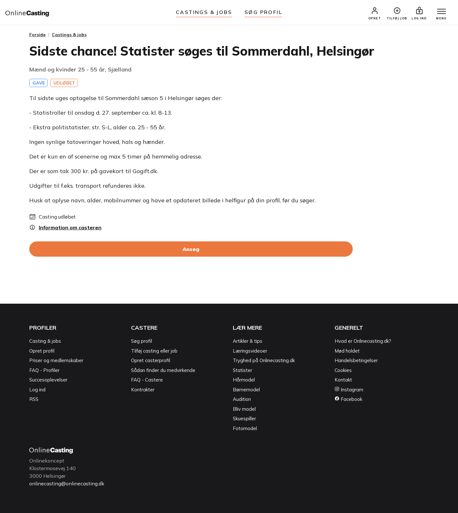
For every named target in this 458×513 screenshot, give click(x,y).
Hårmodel (244, 380)
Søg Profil (263, 12)
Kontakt (343, 380)
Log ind (37, 390)
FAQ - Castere (147, 380)
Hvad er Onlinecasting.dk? (363, 341)
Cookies (343, 370)
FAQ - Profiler (44, 370)
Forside (37, 34)
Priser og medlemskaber (56, 360)
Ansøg (191, 249)
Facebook (348, 399)
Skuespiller (244, 418)
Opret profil (41, 351)
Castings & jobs (204, 12)
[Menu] (441, 11)
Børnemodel (246, 390)
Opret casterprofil (150, 360)
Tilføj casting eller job (154, 351)
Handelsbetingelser (356, 360)
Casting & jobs (45, 341)
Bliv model (244, 409)
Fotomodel (245, 428)
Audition (242, 399)
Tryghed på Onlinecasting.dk (264, 360)
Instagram (349, 390)
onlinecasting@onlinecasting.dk (66, 483)
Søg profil (141, 341)
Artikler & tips (247, 341)
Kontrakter (143, 390)
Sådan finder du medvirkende (163, 370)
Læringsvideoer (250, 351)
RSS (33, 399)
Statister (242, 370)
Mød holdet (347, 351)
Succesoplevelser (48, 380)
